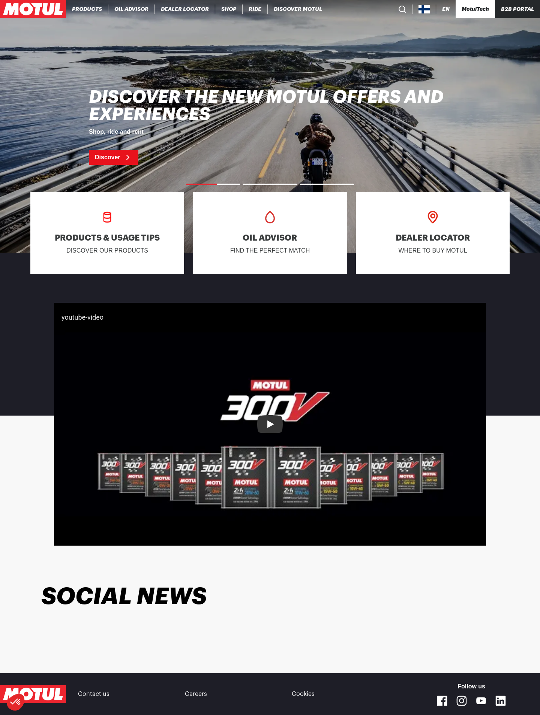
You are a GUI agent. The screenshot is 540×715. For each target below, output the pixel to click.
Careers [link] (196, 694)
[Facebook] (442, 701)
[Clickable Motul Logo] (33, 9)
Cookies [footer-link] (303, 694)
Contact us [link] (94, 694)
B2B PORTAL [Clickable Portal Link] (517, 9)
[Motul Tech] (475, 9)
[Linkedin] (500, 701)
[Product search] (402, 9)
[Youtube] (481, 701)
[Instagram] (461, 701)
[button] (16, 702)
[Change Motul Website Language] (446, 9)
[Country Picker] (424, 9)
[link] (229, 9)
